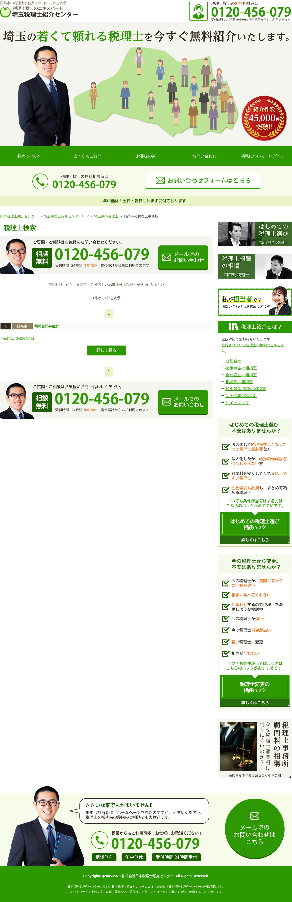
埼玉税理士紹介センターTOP (66, 216)
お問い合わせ (204, 156)
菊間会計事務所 (46, 326)
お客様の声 (146, 156)
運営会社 (233, 361)
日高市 (22, 326)
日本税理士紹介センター (19, 216)
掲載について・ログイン (263, 156)
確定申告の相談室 (241, 368)
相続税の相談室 (239, 382)
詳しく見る (106, 350)
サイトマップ (237, 403)
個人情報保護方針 (241, 396)
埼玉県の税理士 (106, 216)
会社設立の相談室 (241, 375)
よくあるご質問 (87, 156)
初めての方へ (29, 156)
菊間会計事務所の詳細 (19, 338)
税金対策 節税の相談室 (245, 389)
